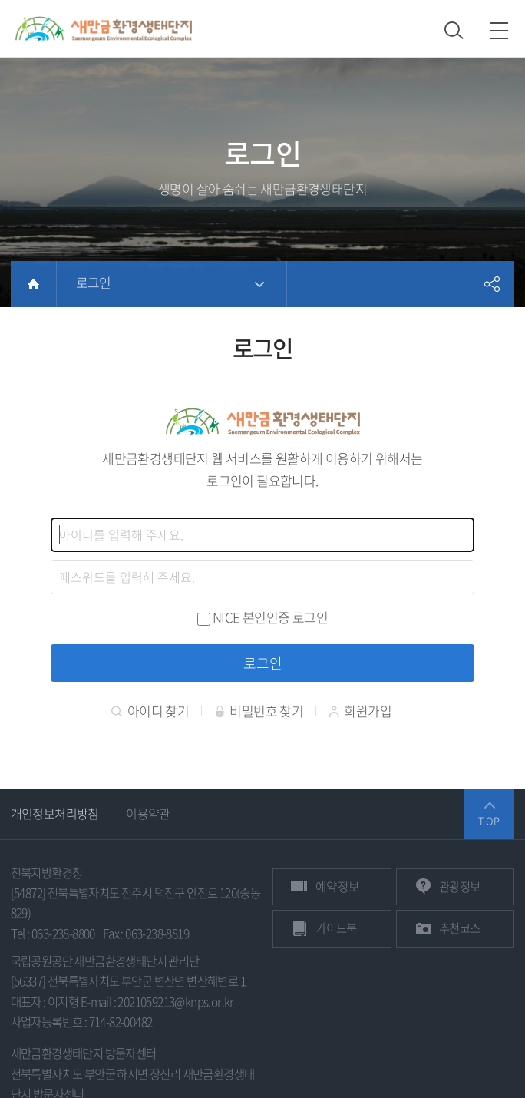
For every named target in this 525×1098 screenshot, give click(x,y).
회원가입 (360, 711)
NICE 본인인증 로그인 (270, 617)
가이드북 (336, 929)
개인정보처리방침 (55, 814)
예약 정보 (336, 887)
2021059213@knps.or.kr (175, 1002)
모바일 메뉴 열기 (499, 30)
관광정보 (459, 887)
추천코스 (459, 929)
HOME (33, 284)
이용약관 (148, 814)
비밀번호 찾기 (259, 711)
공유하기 (491, 284)
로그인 (93, 282)
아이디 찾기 (150, 711)
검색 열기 (454, 30)
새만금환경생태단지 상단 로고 (103, 28)
